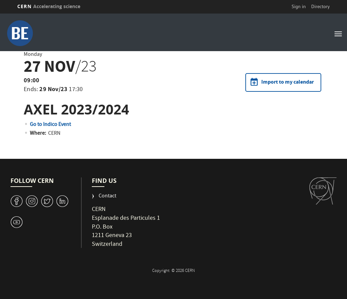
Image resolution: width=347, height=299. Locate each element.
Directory (320, 6)
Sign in (299, 6)
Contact (107, 196)
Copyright (161, 271)
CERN (48, 6)
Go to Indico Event (50, 125)
